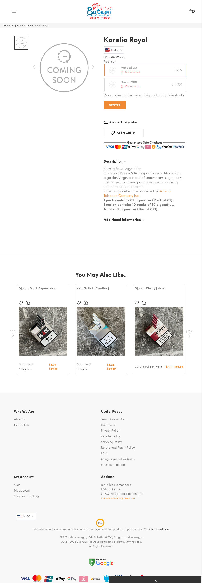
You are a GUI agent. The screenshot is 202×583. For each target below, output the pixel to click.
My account (22, 490)
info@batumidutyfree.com (118, 498)
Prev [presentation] (13, 333)
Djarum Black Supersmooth (38, 288)
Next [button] (93, 67)
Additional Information (122, 220)
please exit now (158, 529)
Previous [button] (35, 67)
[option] (64, 68)
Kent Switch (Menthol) (93, 288)
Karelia (29, 25)
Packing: (110, 61)
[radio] (145, 70)
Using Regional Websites (118, 459)
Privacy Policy (110, 430)
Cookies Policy (111, 436)
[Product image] (43, 331)
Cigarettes (17, 25)
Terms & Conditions (114, 419)
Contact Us (21, 425)
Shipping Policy (111, 442)
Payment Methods (113, 464)
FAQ (104, 453)
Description (113, 161)
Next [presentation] (189, 333)
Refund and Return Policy (118, 447)
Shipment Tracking (26, 496)
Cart (17, 484)
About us (19, 419)
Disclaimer (108, 425)
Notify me (114, 105)
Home (7, 25)
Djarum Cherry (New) (150, 288)
